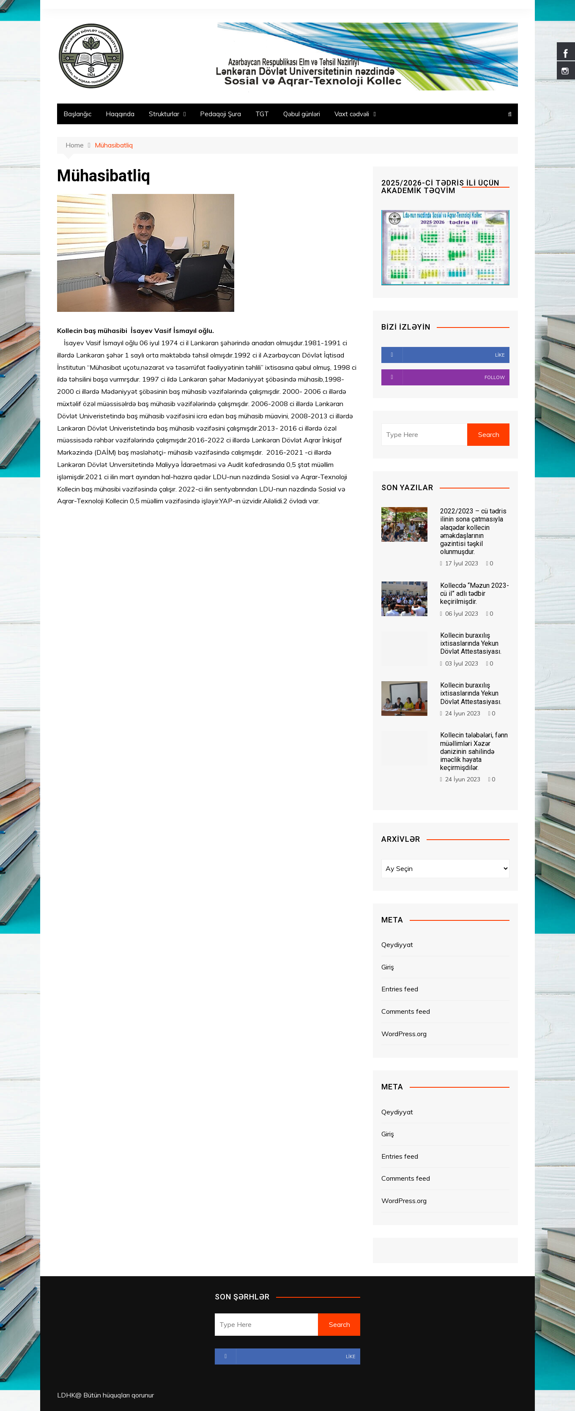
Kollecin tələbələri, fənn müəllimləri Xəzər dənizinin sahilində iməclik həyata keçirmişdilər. (474, 751)
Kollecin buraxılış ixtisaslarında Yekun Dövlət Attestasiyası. (470, 643)
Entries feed (399, 989)
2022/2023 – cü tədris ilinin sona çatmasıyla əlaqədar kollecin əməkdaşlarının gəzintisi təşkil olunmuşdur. (473, 531)
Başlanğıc (77, 114)
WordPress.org (404, 1033)
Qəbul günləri (301, 114)
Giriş (387, 967)
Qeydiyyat (397, 944)
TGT (262, 114)
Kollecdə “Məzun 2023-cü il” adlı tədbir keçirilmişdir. (474, 593)
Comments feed (405, 1011)
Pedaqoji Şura (220, 114)
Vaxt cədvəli (351, 114)
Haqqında (120, 114)
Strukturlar (164, 114)
